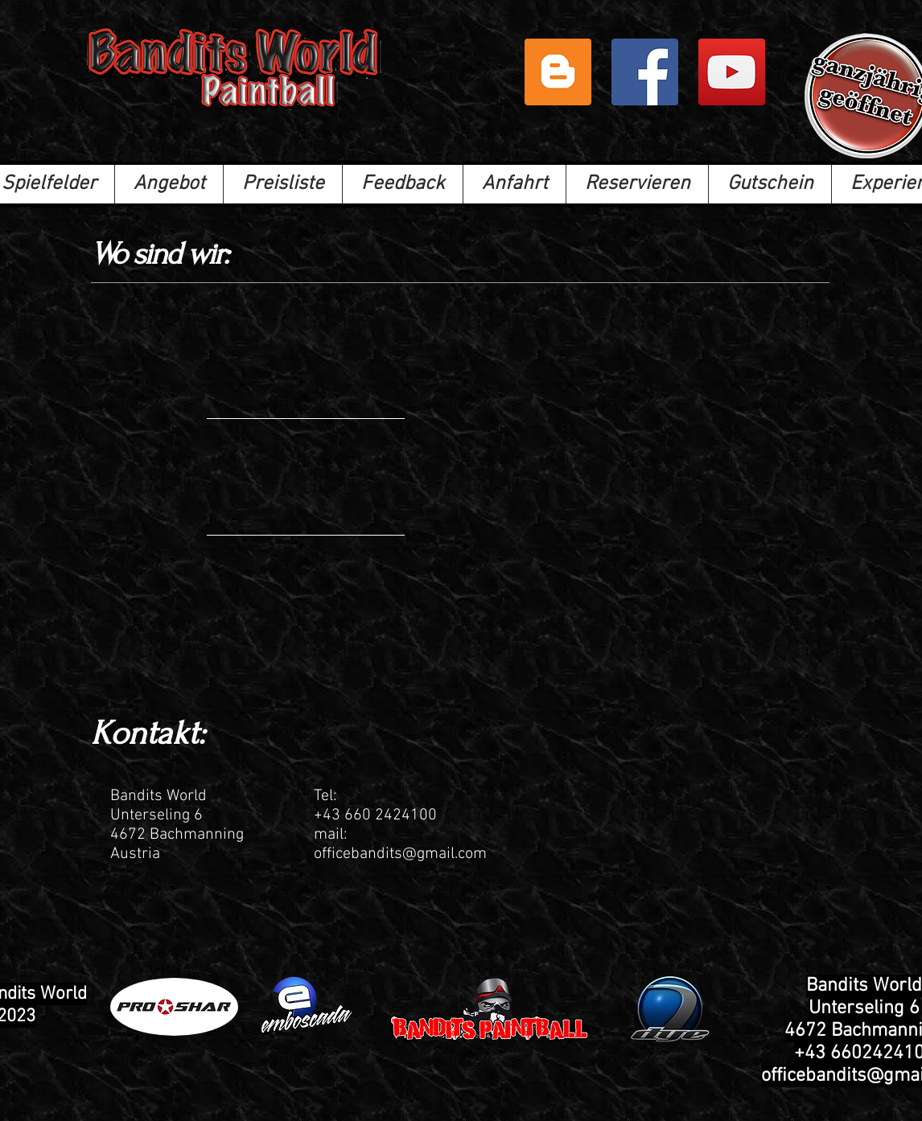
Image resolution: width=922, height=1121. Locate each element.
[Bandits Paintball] (731, 72)
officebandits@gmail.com (400, 854)
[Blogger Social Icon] (558, 72)
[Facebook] (644, 72)
